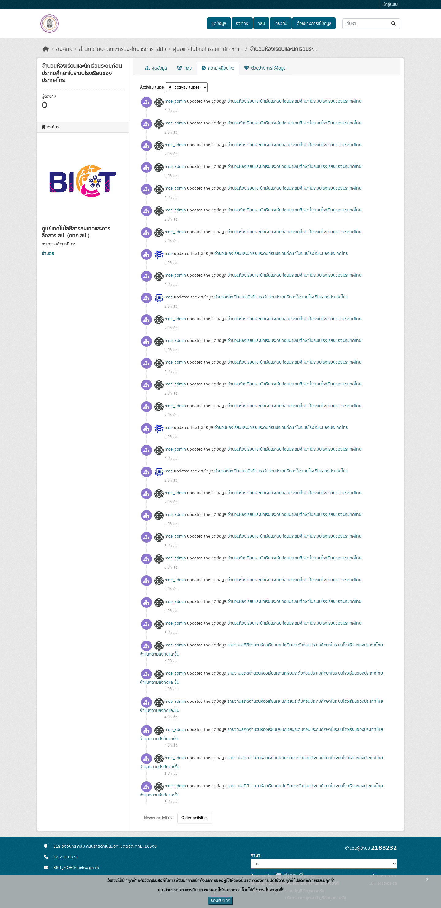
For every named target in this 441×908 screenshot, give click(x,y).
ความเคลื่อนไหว (218, 68)
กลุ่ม (261, 24)
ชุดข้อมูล (218, 24)
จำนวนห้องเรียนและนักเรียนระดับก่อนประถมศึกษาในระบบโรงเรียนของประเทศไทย (294, 101)
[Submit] (394, 23)
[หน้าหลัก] (46, 49)
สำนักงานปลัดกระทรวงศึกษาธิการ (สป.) (122, 49)
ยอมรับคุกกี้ (220, 901)
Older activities (194, 818)
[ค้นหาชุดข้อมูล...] (371, 23)
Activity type (152, 87)
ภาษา (255, 856)
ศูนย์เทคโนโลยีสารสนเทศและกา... (208, 49)
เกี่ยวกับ (280, 24)
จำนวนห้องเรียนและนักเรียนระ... (283, 49)
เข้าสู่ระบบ (390, 5)
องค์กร (242, 24)
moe (169, 254)
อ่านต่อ (48, 254)
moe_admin (175, 101)
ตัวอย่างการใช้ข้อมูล (314, 24)
